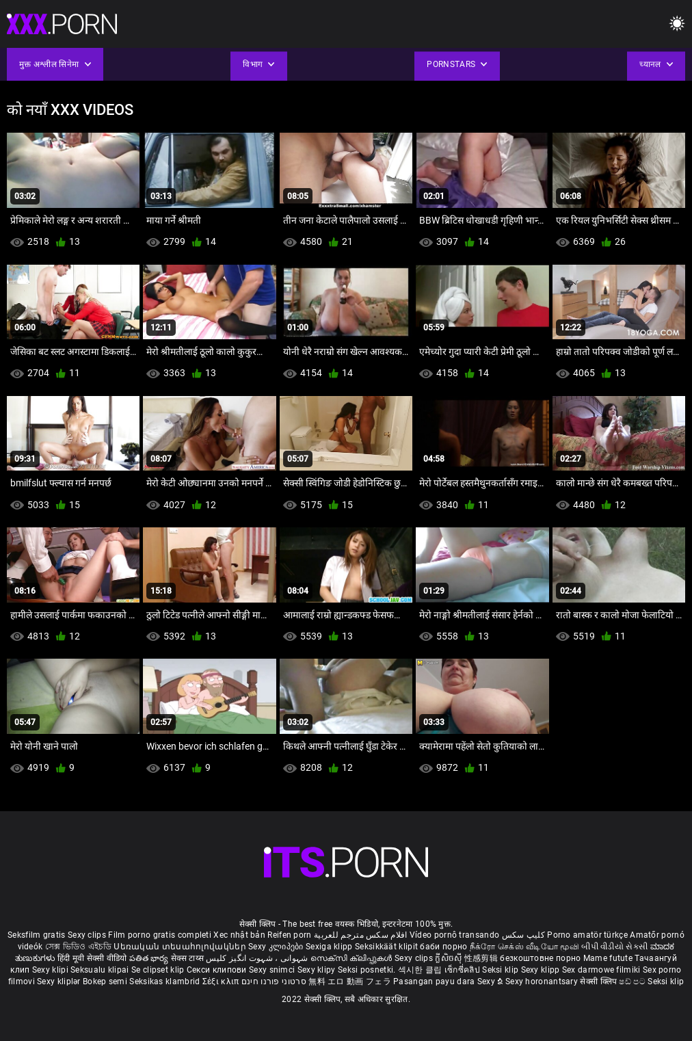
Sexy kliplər (60, 981)
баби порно (443, 946)
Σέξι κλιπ (221, 981)
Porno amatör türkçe (587, 935)
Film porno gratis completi (159, 935)
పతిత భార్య (150, 958)
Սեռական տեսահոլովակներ (181, 946)
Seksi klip (501, 970)
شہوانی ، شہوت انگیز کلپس (258, 958)
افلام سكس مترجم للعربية (361, 935)
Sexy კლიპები (277, 946)
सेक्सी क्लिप (599, 981)
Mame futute (608, 958)
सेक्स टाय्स (188, 958)
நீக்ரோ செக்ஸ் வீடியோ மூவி (524, 946)
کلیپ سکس (523, 935)
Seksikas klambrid (165, 981)
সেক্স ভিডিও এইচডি (78, 946)
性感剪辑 (482, 958)
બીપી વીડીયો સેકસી (614, 946)
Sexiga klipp (330, 946)
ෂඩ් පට (633, 981)
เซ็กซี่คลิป (463, 970)
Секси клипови (218, 970)
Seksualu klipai (100, 970)
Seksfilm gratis (37, 935)
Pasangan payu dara (435, 981)
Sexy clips (88, 935)
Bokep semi (105, 981)
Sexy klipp (541, 970)
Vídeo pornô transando (454, 935)
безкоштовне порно (540, 958)
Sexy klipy (317, 970)
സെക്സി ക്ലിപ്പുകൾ (352, 958)
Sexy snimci (273, 970)
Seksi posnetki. (368, 970)
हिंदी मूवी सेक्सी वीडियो (92, 958)
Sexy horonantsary (542, 981)
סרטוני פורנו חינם (273, 981)
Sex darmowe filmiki (601, 970)
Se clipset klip (159, 970)
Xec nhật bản (239, 935)
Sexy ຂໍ (491, 981)
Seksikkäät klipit (387, 946)
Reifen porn (289, 935)
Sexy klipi (51, 970)
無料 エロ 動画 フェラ (349, 981)
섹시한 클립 (421, 970)
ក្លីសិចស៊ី (449, 958)
